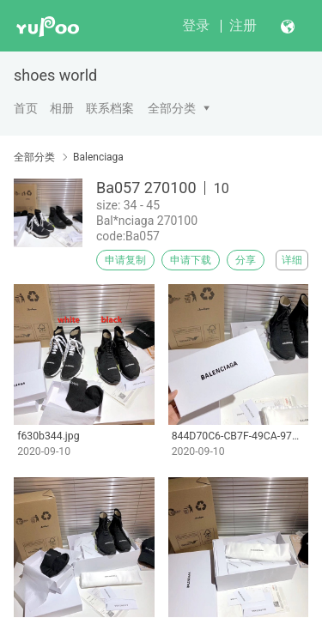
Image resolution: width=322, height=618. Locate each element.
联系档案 (110, 108)
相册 (62, 108)
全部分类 (172, 108)
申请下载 (190, 260)
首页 (26, 108)
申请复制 (125, 260)
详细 (292, 260)
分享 (245, 260)
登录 (196, 25)
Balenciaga (98, 157)
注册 (243, 25)
